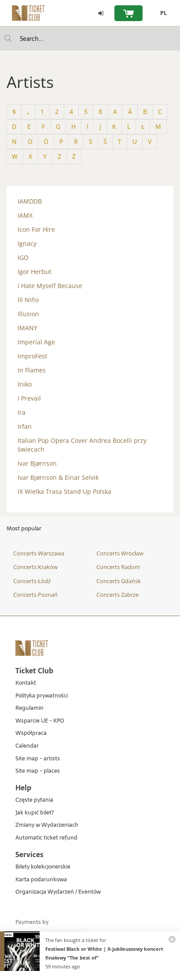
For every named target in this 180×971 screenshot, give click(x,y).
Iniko (25, 384)
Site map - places (37, 771)
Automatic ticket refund (46, 838)
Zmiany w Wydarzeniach (46, 825)
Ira (22, 412)
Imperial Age (36, 342)
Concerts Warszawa (38, 553)
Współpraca (31, 733)
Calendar (27, 746)
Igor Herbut (34, 271)
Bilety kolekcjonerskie (42, 867)
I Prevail (29, 398)
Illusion (28, 314)
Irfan (25, 426)
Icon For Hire (36, 229)
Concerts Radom (118, 567)
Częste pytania (34, 800)
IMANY (27, 328)
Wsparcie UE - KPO (39, 721)
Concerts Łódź (32, 581)
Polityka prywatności (41, 696)
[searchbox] (90, 38)
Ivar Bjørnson (37, 463)
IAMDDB (30, 201)
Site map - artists (37, 759)
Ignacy (27, 243)
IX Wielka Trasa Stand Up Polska (64, 491)
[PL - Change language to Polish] (161, 13)
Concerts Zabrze (117, 595)
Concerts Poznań (35, 595)
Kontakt (25, 683)
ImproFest (32, 356)
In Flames (32, 370)
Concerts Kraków (35, 567)
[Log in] (101, 13)
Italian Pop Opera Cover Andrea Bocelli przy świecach (82, 444)
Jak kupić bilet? (34, 813)
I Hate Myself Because (50, 285)
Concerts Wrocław (119, 553)
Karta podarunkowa (41, 880)
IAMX (25, 215)
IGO (23, 257)
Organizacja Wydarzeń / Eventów (58, 892)
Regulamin (29, 708)
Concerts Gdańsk (118, 581)
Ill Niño (28, 300)
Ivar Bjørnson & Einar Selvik (58, 477)
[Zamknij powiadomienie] (172, 939)
